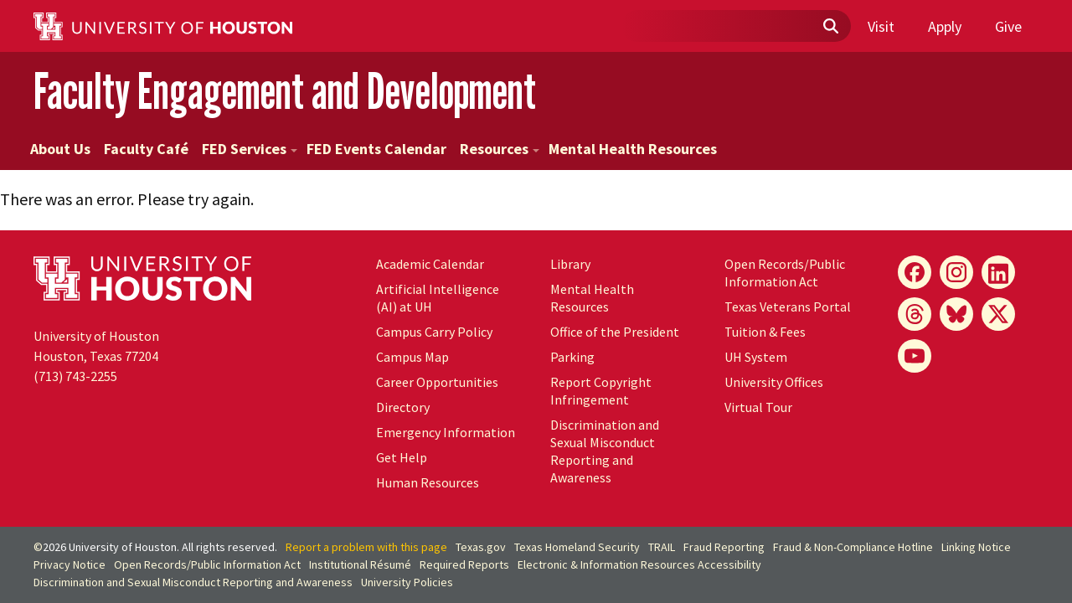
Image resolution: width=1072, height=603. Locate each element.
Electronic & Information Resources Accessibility (639, 564)
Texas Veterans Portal (787, 306)
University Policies (407, 582)
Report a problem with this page (366, 546)
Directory (403, 407)
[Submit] (830, 26)
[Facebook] (914, 272)
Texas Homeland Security (577, 546)
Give (1008, 26)
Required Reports (464, 564)
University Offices (773, 382)
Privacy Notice (70, 564)
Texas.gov (481, 546)
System (755, 356)
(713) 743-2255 (75, 376)
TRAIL (661, 546)
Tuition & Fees (765, 331)
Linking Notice (976, 546)
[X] (998, 314)
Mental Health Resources (633, 148)
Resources (499, 148)
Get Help (401, 457)
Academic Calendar (430, 263)
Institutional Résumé (360, 564)
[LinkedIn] (998, 272)
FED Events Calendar (376, 148)
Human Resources (427, 482)
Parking (572, 356)
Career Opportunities (437, 382)
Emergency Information (445, 432)
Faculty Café (146, 148)
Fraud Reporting (724, 546)
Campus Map (412, 356)
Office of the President (614, 331)
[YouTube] (914, 356)
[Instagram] (956, 272)
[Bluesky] (956, 314)
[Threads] (914, 314)
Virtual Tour (758, 407)
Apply (944, 26)
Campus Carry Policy (434, 331)
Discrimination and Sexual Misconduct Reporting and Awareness (604, 451)
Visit (881, 26)
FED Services (249, 148)
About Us (60, 148)
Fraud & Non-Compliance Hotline (853, 546)
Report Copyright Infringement (601, 391)
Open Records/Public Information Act (784, 272)
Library (570, 263)
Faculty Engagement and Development (285, 90)
